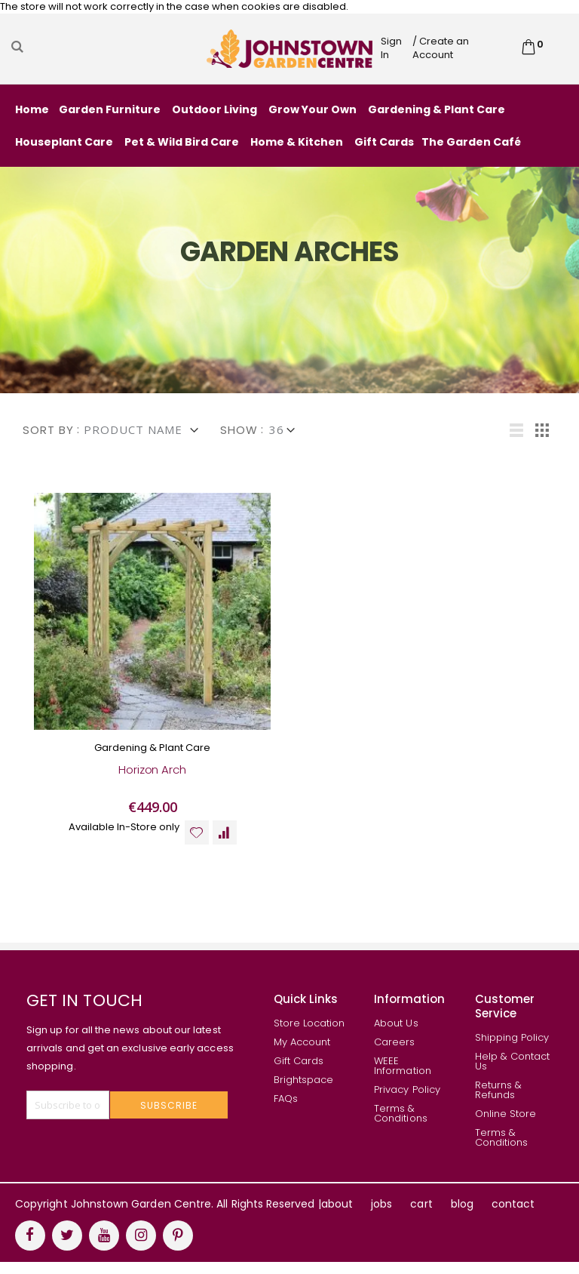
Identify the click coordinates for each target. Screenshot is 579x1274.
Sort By (48, 430)
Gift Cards (299, 1073)
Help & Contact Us (512, 1073)
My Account (302, 1054)
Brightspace (304, 1092)
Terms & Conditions (400, 1125)
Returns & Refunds (498, 1102)
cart (421, 1215)
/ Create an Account (440, 48)
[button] (197, 844)
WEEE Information (402, 1078)
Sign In (391, 48)
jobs (381, 1215)
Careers (394, 1054)
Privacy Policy (407, 1101)
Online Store (506, 1126)
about (337, 1215)
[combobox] (107, 47)
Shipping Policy (512, 1049)
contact (513, 1215)
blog (462, 1215)
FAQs (286, 1110)
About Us (396, 1035)
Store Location (309, 1035)
